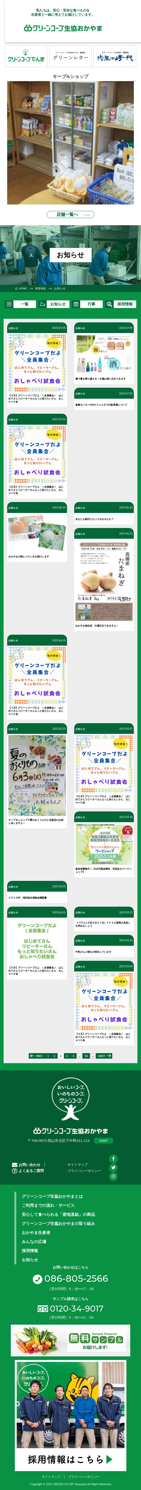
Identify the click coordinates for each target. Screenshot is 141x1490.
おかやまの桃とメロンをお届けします (28, 553)
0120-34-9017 (76, 1306)
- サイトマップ (77, 1162)
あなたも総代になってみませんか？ (94, 516)
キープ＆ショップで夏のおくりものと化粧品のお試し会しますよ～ (35, 818)
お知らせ (13, 325)
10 (86, 1053)
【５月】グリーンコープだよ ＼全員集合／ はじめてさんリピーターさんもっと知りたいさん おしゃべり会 (35, 967)
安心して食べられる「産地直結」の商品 (58, 1211)
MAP (103, 1137)
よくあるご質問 (28, 1168)
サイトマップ (51, 1473)
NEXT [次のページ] (101, 1053)
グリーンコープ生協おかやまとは (52, 1193)
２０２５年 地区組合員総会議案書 (27, 895)
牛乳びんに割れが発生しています (93, 948)
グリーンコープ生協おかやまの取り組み (58, 1220)
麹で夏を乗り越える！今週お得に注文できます (100, 376)
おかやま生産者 (36, 1230)
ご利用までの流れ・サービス (48, 1202)
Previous (9, 142)
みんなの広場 (34, 1239)
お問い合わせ (26, 1162)
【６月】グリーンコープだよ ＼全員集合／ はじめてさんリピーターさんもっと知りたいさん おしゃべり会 (102, 796)
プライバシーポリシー (83, 1473)
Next (131, 142)
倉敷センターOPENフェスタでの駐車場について (101, 401)
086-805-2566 (70, 1275)
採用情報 (30, 1248)
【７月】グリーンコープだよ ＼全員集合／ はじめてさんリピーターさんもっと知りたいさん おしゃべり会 (35, 708)
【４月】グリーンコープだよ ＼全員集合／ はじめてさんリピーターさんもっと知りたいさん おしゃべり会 (102, 1034)
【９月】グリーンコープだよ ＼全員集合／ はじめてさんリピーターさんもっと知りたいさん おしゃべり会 (35, 395)
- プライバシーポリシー (83, 1168)
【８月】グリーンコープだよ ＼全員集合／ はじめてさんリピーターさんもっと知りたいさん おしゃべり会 (35, 487)
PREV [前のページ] (39, 1053)
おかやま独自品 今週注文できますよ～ (96, 623)
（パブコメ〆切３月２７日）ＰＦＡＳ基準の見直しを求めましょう (102, 921)
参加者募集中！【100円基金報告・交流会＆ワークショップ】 (103, 867)
